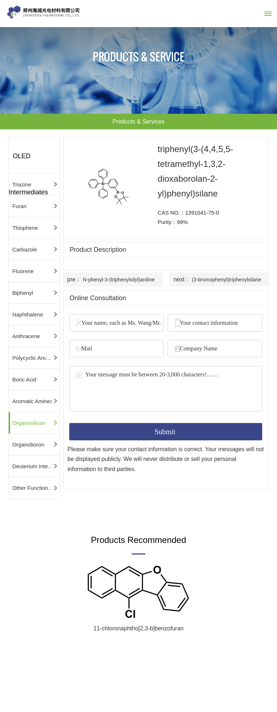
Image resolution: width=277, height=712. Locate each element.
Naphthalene (27, 314)
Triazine (21, 184)
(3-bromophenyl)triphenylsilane (226, 279)
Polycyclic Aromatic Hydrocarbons (36, 358)
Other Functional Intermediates (36, 488)
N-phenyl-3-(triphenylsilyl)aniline (119, 279)
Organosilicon (28, 423)
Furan (19, 206)
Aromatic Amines (32, 401)
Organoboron (28, 444)
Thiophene (25, 228)
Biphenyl (22, 293)
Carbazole (24, 249)
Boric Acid (24, 379)
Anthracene (26, 336)
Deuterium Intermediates (36, 466)
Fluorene (23, 271)
